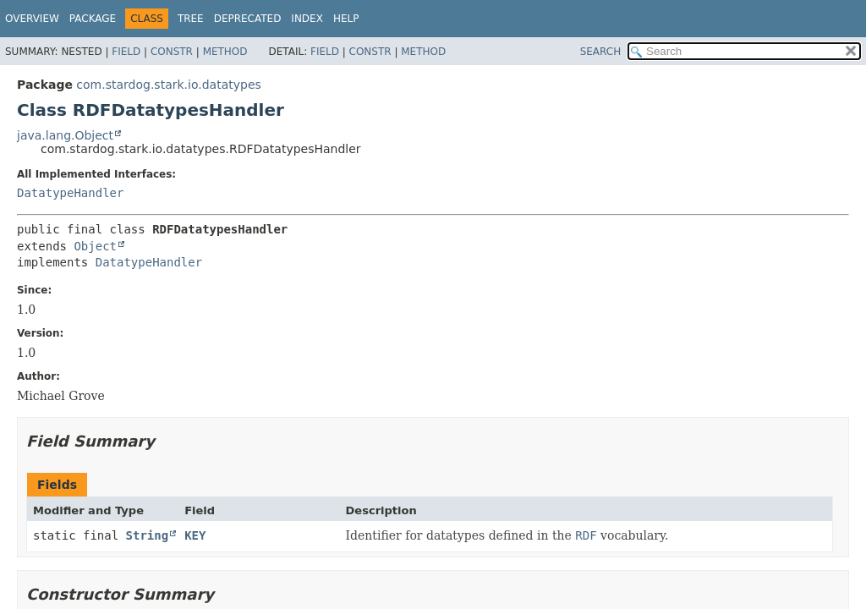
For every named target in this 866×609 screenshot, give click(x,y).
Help (346, 19)
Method (225, 52)
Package (92, 19)
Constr (172, 52)
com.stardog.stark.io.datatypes (168, 84)
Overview (32, 19)
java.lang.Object (65, 135)
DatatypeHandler (70, 193)
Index (307, 19)
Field (126, 52)
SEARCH (601, 52)
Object (95, 246)
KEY (195, 535)
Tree (191, 19)
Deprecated (248, 19)
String (147, 535)
